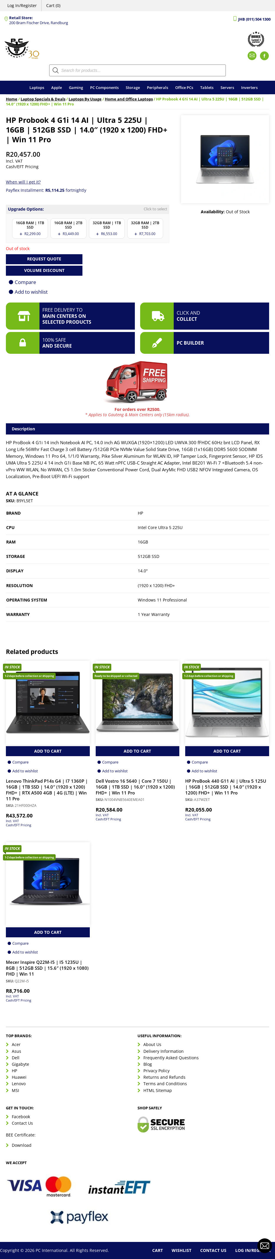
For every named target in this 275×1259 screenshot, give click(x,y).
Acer (16, 1044)
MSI (15, 1090)
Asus (16, 1051)
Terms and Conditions (165, 1083)
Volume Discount (44, 270)
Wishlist (181, 1250)
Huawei (19, 1077)
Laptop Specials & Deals (43, 99)
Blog (147, 1064)
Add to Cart (48, 751)
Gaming (76, 87)
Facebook (21, 1116)
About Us (152, 1044)
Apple (56, 87)
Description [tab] (23, 429)
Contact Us (22, 1123)
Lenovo (19, 1083)
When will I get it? (23, 182)
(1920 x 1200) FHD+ (156, 585)
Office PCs (184, 87)
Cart (157, 1250)
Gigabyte (20, 1064)
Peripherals (157, 87)
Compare (25, 282)
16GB (143, 542)
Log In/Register (22, 5)
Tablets (206, 87)
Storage (133, 87)
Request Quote (44, 259)
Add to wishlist (31, 291)
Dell (15, 1057)
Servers (227, 87)
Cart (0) (53, 5)
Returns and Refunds (164, 1077)
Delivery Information (163, 1051)
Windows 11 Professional (162, 600)
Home (11, 99)
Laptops (36, 87)
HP (140, 513)
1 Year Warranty (154, 614)
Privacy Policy (156, 1070)
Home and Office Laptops (129, 99)
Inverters (249, 87)
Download (22, 1145)
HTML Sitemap (157, 1090)
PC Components (104, 87)
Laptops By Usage (85, 99)
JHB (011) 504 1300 (254, 19)
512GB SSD (148, 556)
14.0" (143, 571)
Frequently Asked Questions (171, 1057)
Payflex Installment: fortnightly (46, 190)
